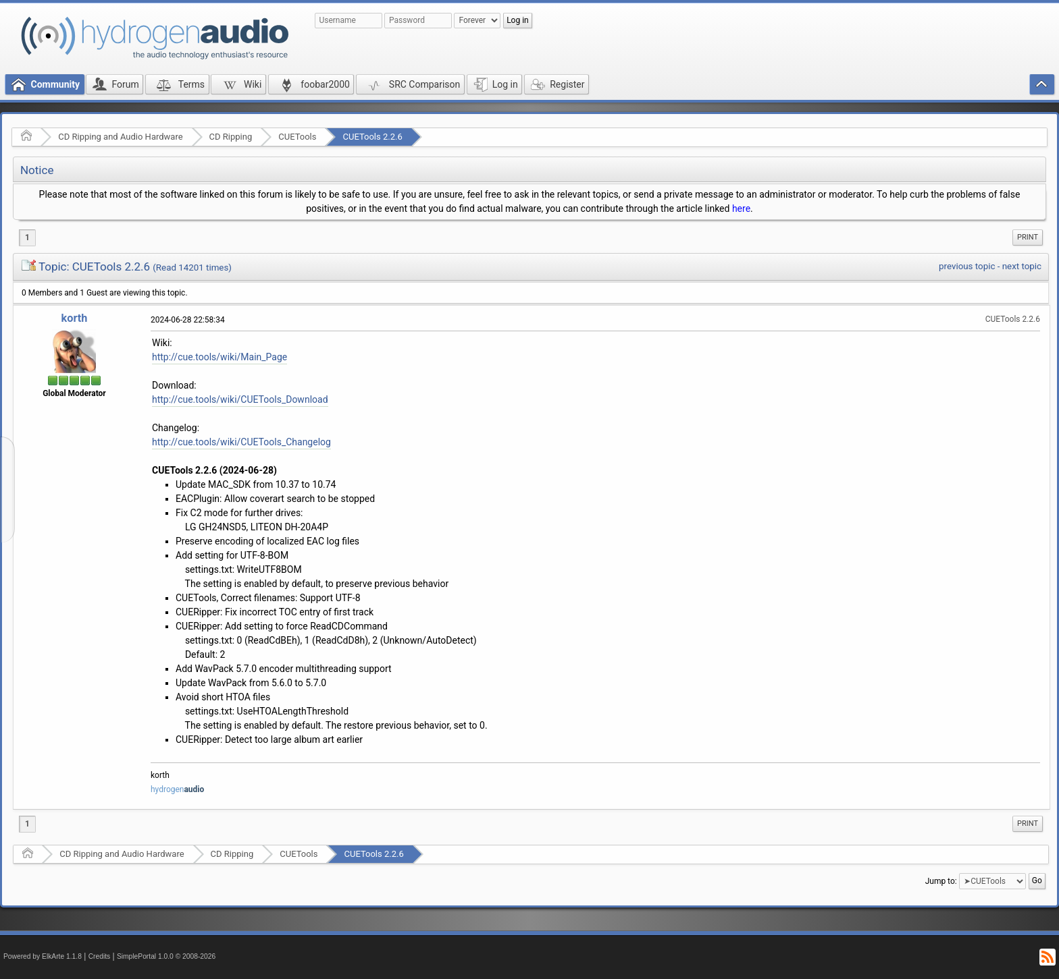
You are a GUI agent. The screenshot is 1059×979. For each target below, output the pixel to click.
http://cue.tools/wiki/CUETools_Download (240, 399)
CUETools (297, 137)
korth (74, 318)
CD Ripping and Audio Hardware (120, 137)
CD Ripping (231, 137)
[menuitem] (1027, 237)
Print (1027, 237)
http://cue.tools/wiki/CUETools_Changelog (241, 442)
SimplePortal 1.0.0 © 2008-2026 (166, 956)
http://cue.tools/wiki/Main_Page (219, 357)
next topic (1021, 266)
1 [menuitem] (27, 237)
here (741, 208)
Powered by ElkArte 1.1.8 (42, 956)
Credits (99, 956)
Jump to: (941, 881)
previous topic (967, 266)
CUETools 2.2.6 (372, 137)
